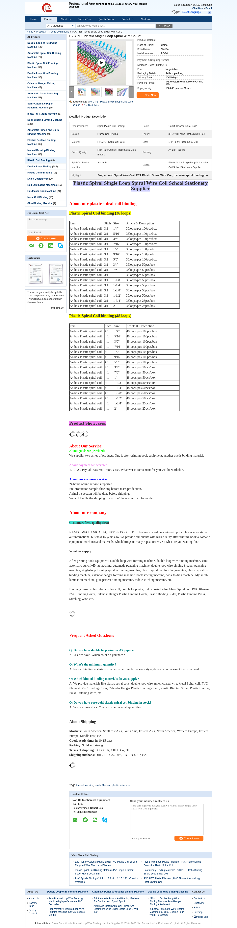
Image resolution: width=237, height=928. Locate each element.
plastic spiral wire (121, 785)
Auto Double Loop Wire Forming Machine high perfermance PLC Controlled (66, 901)
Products (48, 19)
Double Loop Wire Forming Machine (67, 891)
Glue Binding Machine (39, 203)
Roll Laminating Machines (42, 185)
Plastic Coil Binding (59, 31)
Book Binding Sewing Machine (44, 120)
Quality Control (106, 19)
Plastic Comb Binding (39, 172)
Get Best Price (91, 105)
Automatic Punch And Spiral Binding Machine (118, 891)
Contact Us (127, 19)
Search (166, 25)
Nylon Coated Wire (38, 178)
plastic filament (102, 785)
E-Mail (197, 907)
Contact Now (46, 238)
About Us (65, 19)
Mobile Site (201, 917)
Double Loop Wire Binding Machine (168, 891)
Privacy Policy (42, 923)
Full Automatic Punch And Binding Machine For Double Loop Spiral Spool (116, 900)
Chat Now (197, 8)
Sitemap (198, 912)
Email (208, 8)
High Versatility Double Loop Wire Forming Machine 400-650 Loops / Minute (67, 912)
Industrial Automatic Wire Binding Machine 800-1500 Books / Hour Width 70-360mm (166, 912)
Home (33, 19)
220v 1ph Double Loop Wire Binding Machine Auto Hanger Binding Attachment (165, 901)
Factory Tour (84, 19)
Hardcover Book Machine (41, 191)
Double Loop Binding (39, 166)
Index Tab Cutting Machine (42, 113)
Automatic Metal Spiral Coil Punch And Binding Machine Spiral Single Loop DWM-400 (116, 909)
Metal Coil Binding (37, 197)
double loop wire (84, 785)
